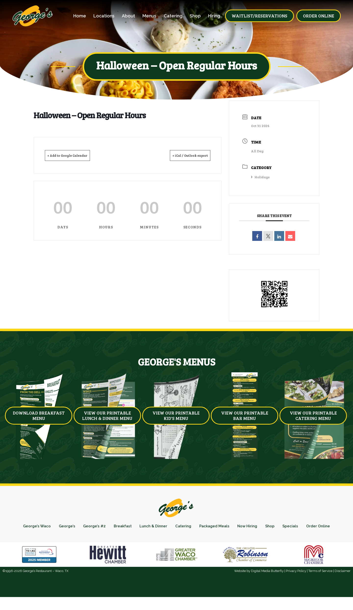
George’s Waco (40, 527)
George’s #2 (102, 527)
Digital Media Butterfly (267, 584)
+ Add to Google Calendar (74, 155)
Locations (103, 16)
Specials (319, 527)
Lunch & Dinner (167, 527)
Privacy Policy (296, 584)
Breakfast (133, 527)
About (128, 16)
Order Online (176, 537)
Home (79, 16)
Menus (149, 16)
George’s (73, 527)
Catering (173, 16)
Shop (195, 16)
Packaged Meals (235, 527)
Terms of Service (320, 584)
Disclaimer (343, 584)
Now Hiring (271, 527)
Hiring (214, 16)
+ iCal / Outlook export (183, 155)
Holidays (260, 177)
